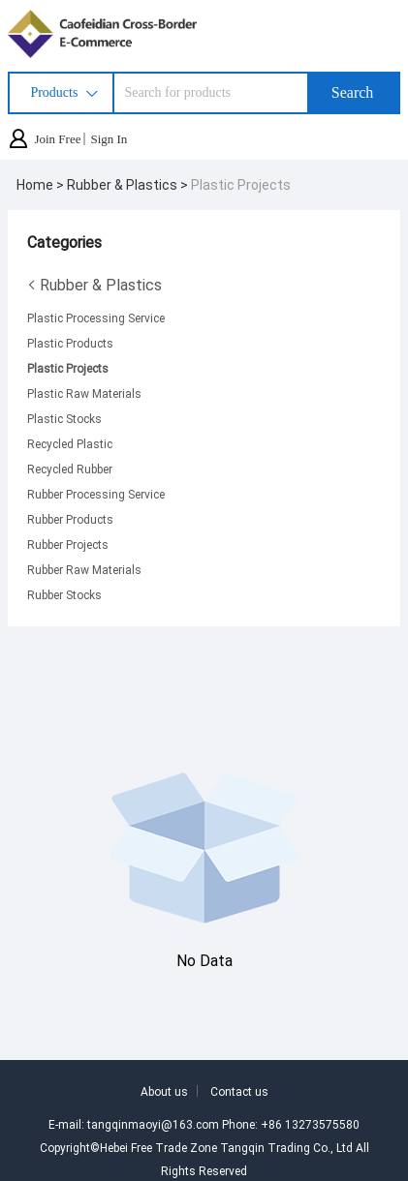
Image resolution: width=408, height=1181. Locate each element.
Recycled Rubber (69, 468)
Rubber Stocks (64, 594)
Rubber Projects (68, 544)
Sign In (108, 139)
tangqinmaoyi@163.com (153, 1124)
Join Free (57, 139)
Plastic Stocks (64, 418)
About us (164, 1091)
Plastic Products (70, 342)
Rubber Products (70, 519)
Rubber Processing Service (96, 493)
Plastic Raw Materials (84, 393)
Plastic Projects (241, 184)
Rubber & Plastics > (129, 184)
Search (352, 92)
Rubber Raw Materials (84, 569)
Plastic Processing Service (96, 317)
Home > (41, 184)
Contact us (239, 1091)
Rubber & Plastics (94, 284)
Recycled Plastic (69, 443)
